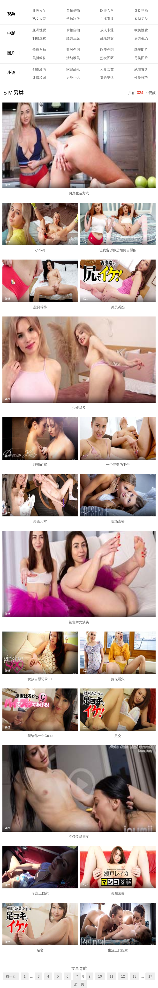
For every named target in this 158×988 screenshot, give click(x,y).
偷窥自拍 (39, 50)
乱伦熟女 (107, 38)
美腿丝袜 (39, 58)
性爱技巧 (141, 77)
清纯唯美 (73, 58)
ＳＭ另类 (141, 19)
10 (100, 976)
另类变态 (141, 38)
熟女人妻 (39, 19)
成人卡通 (107, 30)
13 (134, 976)
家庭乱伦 (73, 69)
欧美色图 (107, 50)
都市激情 (39, 69)
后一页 (79, 984)
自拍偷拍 (73, 10)
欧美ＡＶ (107, 10)
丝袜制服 (73, 19)
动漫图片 (141, 50)
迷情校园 (39, 77)
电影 (11, 33)
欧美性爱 (141, 30)
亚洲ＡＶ (39, 10)
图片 (11, 53)
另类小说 (73, 77)
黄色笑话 (107, 77)
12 (123, 976)
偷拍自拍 (73, 30)
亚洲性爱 (39, 30)
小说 (11, 73)
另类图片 (141, 58)
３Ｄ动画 (141, 10)
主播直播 (107, 19)
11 (111, 976)
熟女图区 (107, 58)
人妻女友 (107, 69)
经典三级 (73, 38)
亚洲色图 (73, 50)
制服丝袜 (39, 38)
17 (150, 976)
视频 (11, 14)
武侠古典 (141, 69)
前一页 (11, 976)
